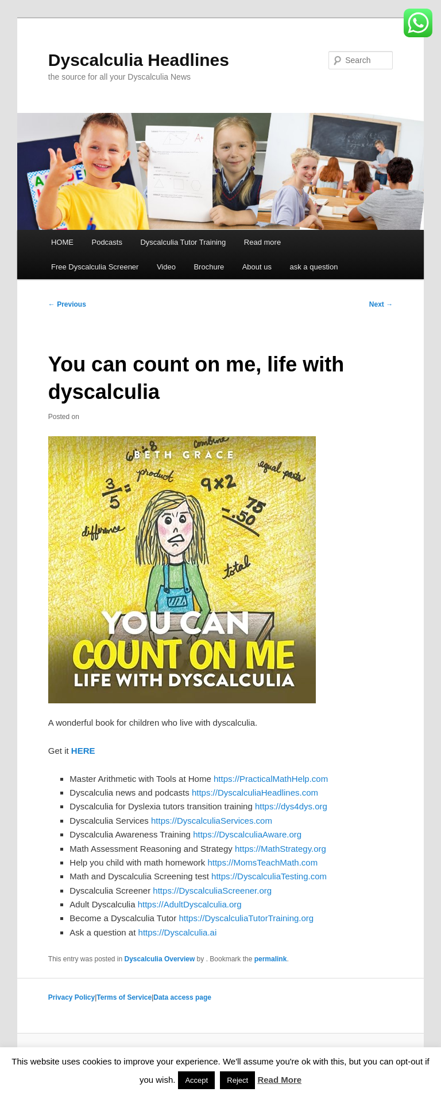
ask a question (314, 267)
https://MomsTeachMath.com (262, 862)
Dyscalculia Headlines (138, 59)
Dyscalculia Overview (160, 959)
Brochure (209, 267)
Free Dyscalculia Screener (94, 267)
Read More (279, 1080)
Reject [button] (237, 1080)
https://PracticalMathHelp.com (271, 779)
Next (381, 304)
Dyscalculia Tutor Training (183, 242)
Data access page (182, 997)
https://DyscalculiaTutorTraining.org (246, 918)
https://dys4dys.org (291, 806)
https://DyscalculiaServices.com (211, 820)
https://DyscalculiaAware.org (247, 834)
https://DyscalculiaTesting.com (269, 876)
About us (257, 267)
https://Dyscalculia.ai (177, 932)
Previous (67, 304)
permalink (270, 959)
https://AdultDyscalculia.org (190, 904)
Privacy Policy (71, 997)
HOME (62, 242)
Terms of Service (124, 997)
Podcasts (106, 242)
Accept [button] (196, 1080)
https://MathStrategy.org (280, 849)
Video (166, 267)
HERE (83, 751)
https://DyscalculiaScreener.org (212, 890)
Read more (262, 242)
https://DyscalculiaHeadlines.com (255, 792)
